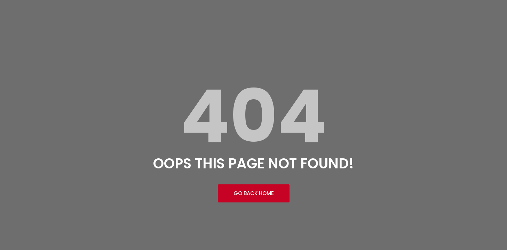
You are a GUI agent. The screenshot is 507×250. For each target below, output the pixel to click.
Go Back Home (253, 193)
